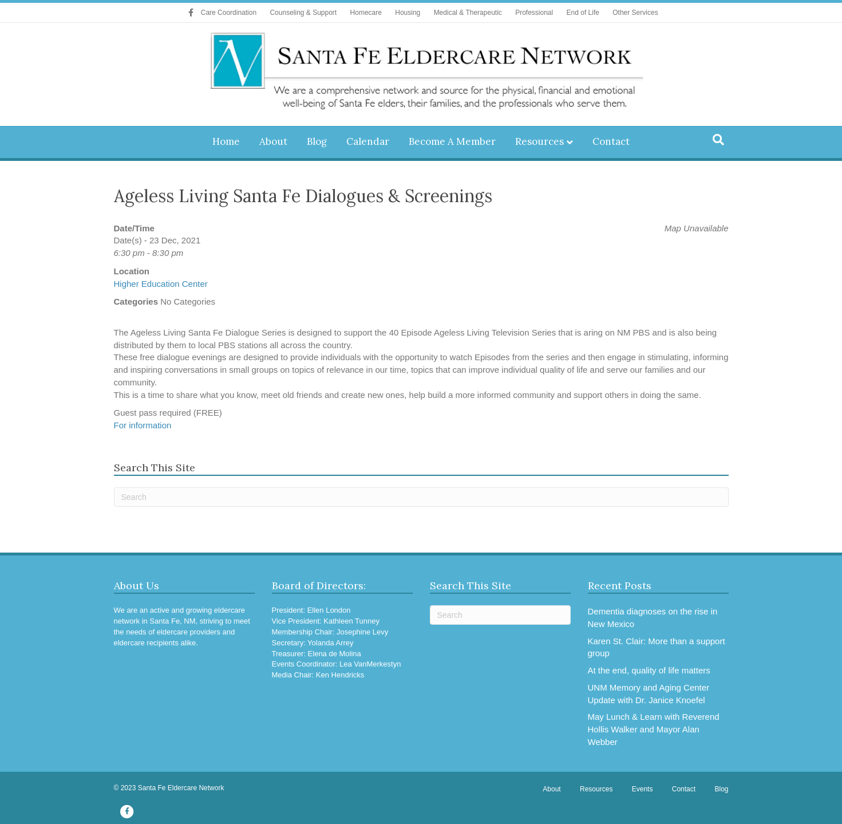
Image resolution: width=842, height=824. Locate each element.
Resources (539, 141)
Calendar (367, 141)
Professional (534, 13)
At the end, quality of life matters (649, 670)
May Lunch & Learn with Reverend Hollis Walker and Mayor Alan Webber (654, 729)
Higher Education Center (161, 284)
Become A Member (452, 141)
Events (642, 789)
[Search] (718, 139)
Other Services (635, 13)
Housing (407, 13)
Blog (317, 141)
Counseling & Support (303, 13)
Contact (611, 141)
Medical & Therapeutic (468, 13)
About (273, 141)
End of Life (583, 13)
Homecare (366, 13)
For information (143, 425)
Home (226, 141)
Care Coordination (228, 13)
